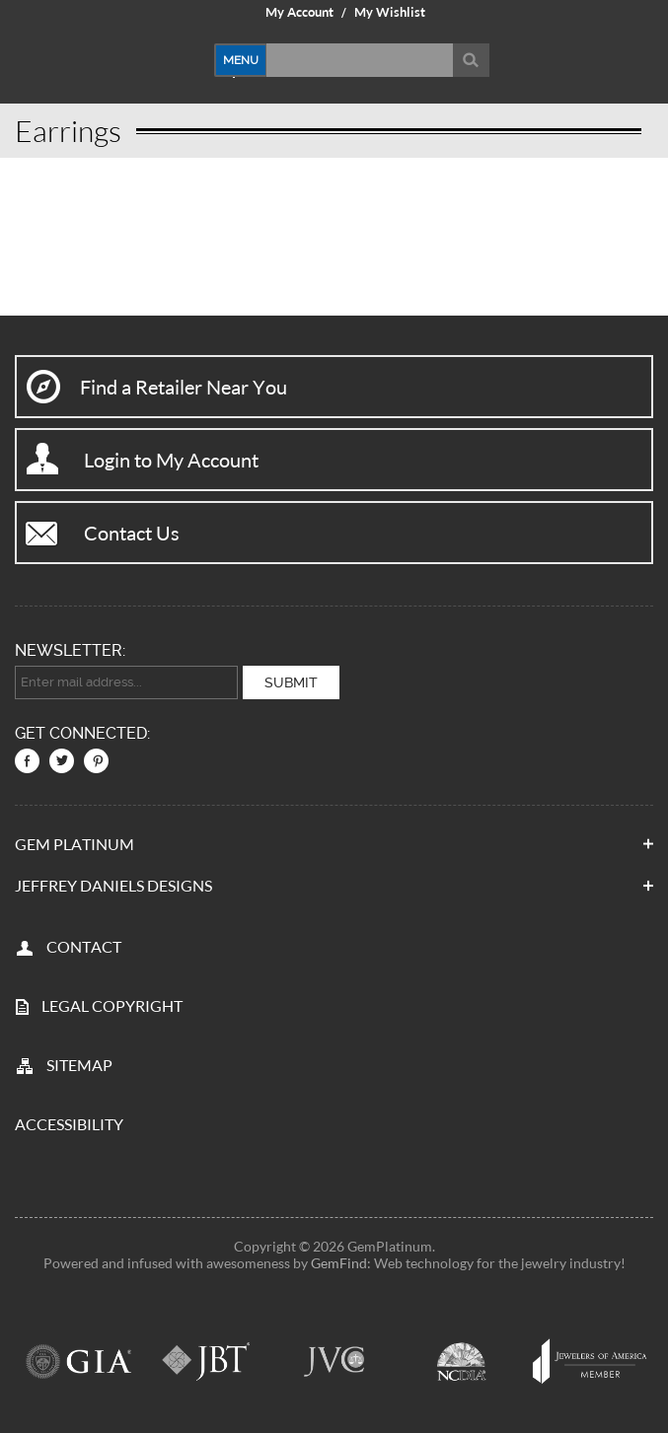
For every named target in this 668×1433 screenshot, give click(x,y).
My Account (299, 12)
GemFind (339, 1262)
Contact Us (132, 532)
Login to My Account (171, 459)
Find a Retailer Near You (183, 386)
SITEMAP (79, 1064)
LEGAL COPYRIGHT (112, 1005)
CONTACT (83, 946)
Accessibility (69, 1123)
